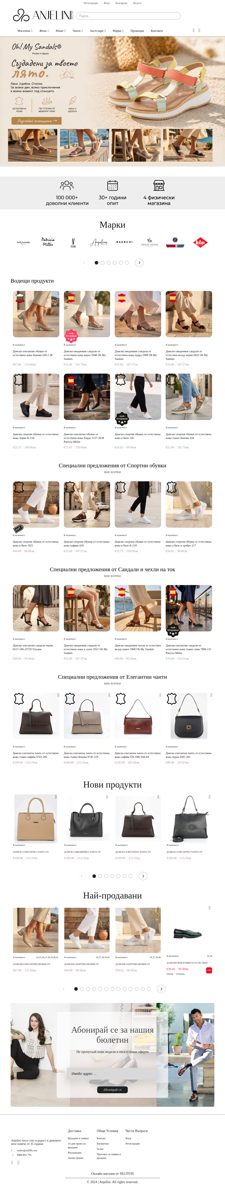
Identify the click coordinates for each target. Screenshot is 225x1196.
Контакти (157, 30)
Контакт (101, 1138)
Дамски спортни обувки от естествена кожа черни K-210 (36, 436)
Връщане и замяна (78, 1138)
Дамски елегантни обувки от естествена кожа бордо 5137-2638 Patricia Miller (84, 438)
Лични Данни (75, 1158)
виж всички (112, 472)
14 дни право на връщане (77, 1145)
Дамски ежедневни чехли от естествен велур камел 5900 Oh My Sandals (138, 647)
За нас (100, 1149)
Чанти (77, 30)
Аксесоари (96, 30)
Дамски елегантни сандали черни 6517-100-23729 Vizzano (33, 647)
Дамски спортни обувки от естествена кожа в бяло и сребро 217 (188, 543)
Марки (117, 30)
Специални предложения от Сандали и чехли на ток (112, 569)
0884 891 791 (24, 1155)
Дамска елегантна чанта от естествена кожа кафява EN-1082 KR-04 (138, 755)
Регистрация (91, 3)
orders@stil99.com (27, 1150)
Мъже (59, 30)
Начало (8, 30)
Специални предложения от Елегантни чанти (112, 677)
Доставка (74, 1131)
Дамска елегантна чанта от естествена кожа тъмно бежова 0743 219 (87, 755)
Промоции (137, 30)
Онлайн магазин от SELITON (112, 1174)
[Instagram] (19, 1162)
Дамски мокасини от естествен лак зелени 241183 (187, 962)
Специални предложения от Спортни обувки (112, 465)
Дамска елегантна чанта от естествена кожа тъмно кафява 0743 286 (36, 755)
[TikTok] (26, 1162)
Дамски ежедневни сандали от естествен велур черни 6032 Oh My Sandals (187, 355)
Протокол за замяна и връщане (109, 1156)
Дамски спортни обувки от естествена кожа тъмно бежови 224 (188, 436)
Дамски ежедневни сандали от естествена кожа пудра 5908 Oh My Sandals (136, 355)
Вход (106, 3)
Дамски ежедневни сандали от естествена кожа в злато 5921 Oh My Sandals (86, 649)
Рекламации (74, 1152)
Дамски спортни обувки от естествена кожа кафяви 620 (87, 543)
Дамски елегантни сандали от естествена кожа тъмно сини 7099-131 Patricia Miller (188, 649)
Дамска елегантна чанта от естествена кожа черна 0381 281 (189, 755)
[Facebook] (13, 1162)
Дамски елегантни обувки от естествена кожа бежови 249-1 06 (33, 353)
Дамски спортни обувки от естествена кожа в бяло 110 (137, 436)
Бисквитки (103, 1143)
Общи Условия (107, 1131)
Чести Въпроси (136, 1131)
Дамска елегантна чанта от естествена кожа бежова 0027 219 (33, 852)
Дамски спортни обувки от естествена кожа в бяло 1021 (36, 543)
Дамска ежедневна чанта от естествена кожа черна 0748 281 (83, 852)
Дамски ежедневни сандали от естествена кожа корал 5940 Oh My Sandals (85, 355)
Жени (43, 30)
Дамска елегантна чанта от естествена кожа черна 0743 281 (186, 852)
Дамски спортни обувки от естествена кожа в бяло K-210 (137, 543)
